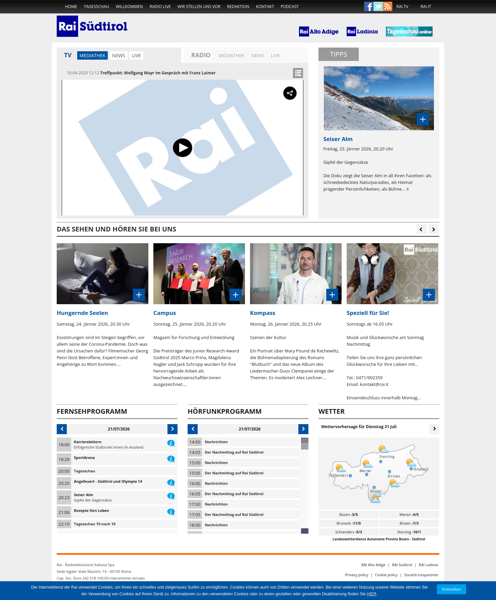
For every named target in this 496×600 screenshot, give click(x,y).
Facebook (369, 6)
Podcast (290, 6)
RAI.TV (402, 6)
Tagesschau (96, 6)
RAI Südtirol (402, 564)
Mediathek (93, 55)
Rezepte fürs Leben (91, 510)
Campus (164, 313)
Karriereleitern (87, 441)
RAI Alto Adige (373, 564)
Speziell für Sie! (368, 313)
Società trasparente (421, 574)
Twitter (378, 6)
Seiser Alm (83, 494)
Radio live (160, 6)
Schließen (451, 589)
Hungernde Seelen (82, 313)
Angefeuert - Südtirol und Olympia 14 (108, 481)
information (171, 442)
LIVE (136, 55)
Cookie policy (386, 574)
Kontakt (265, 6)
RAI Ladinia (428, 564)
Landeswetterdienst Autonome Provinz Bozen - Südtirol (379, 539)
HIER (372, 594)
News (118, 55)
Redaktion (238, 6)
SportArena (84, 457)
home (71, 6)
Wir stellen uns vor (199, 6)
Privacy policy (356, 574)
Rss (387, 6)
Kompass (262, 313)
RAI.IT (425, 6)
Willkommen (129, 6)
